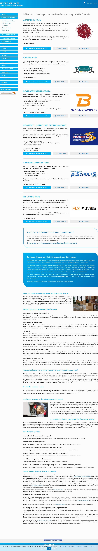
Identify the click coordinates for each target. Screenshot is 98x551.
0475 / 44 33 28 (60, 187)
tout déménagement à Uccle (44, 520)
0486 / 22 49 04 (60, 82)
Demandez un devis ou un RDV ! (37, 48)
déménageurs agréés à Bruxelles (82, 476)
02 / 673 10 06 (60, 153)
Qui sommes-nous (92, 3)
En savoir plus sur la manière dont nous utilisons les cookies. (77, 546)
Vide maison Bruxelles (37, 485)
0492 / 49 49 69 (60, 222)
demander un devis (58, 489)
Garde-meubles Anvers (83, 500)
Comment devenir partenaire (53, 540)
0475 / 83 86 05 (60, 116)
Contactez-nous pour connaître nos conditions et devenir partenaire (53, 243)
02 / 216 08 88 (60, 48)
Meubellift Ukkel (60, 504)
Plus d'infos (85, 48)
